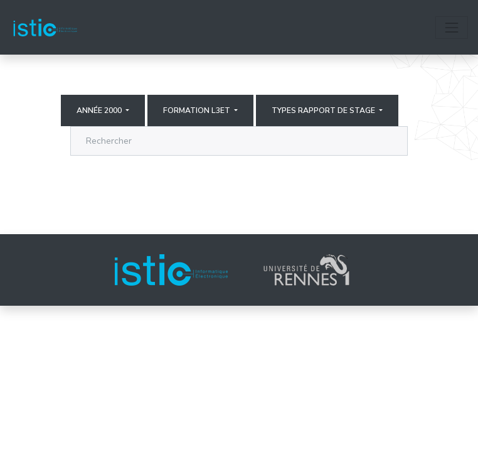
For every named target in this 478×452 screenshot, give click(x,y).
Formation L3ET (197, 110)
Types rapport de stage (324, 110)
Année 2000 (100, 110)
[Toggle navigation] (451, 27)
